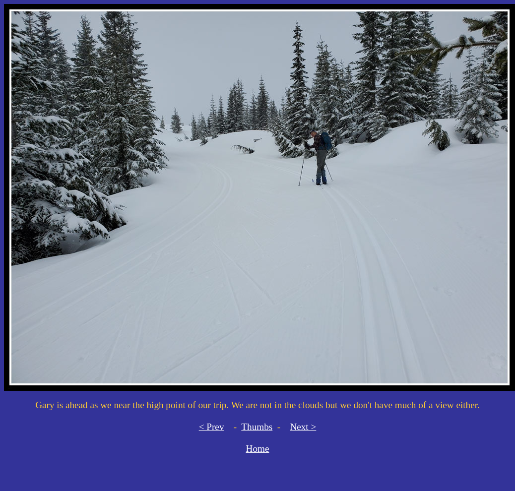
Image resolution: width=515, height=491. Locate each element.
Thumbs (256, 427)
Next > (303, 427)
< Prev (211, 427)
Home (257, 448)
